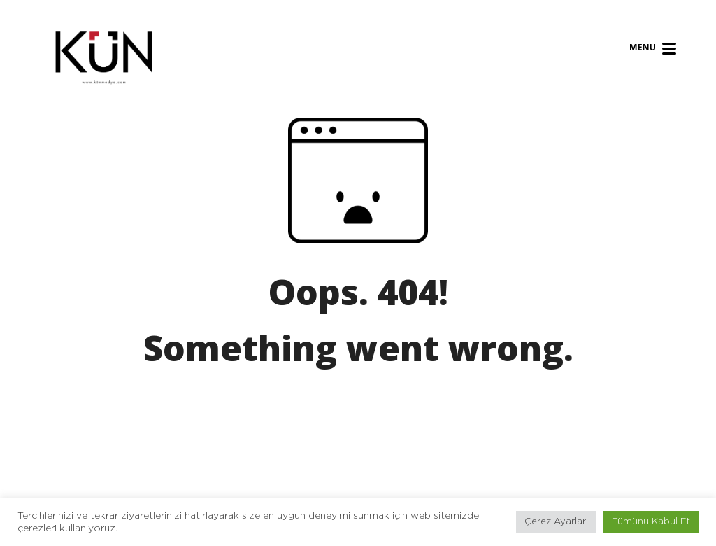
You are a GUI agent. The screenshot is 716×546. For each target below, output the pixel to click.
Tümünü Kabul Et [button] (651, 521)
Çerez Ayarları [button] (556, 521)
